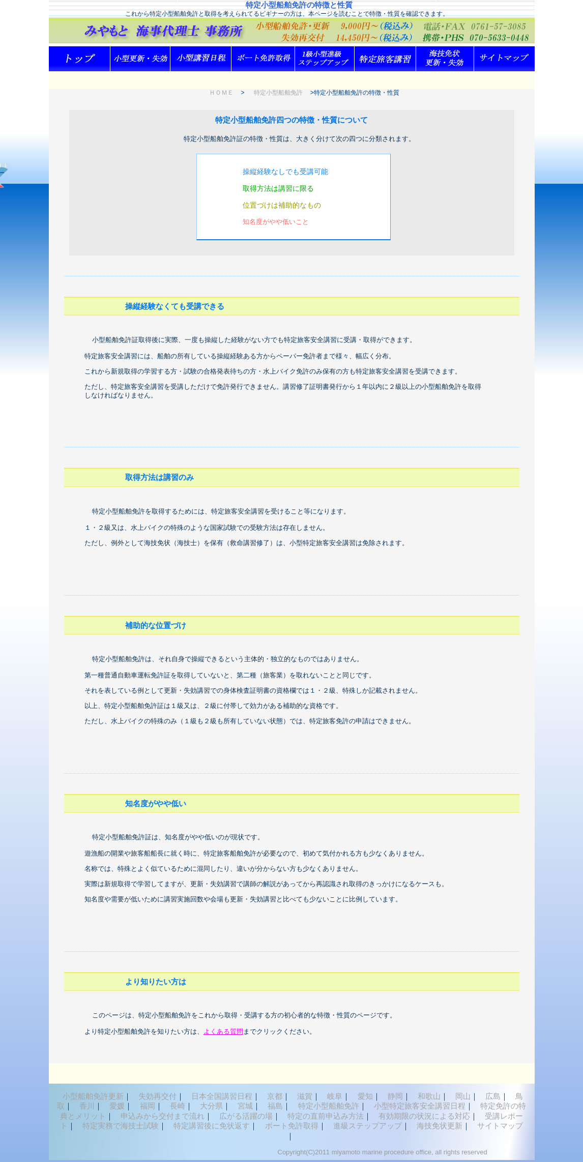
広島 (493, 1096)
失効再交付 (157, 1096)
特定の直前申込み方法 (325, 1116)
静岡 (395, 1096)
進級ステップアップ (367, 1125)
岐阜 (334, 1096)
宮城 (245, 1105)
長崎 (177, 1105)
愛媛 (117, 1105)
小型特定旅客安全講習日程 (419, 1105)
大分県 (211, 1105)
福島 (275, 1105)
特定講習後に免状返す (211, 1125)
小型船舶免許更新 (93, 1096)
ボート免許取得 (291, 1125)
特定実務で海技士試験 (120, 1125)
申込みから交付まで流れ (163, 1116)
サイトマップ (500, 1125)
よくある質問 (223, 1031)
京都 (274, 1096)
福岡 (147, 1105)
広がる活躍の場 (246, 1116)
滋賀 (304, 1096)
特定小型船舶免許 (278, 92)
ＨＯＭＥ (221, 92)
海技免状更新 (439, 1125)
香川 (87, 1105)
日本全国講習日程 (221, 1096)
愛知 (365, 1096)
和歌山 (429, 1096)
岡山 (463, 1096)
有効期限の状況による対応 (424, 1116)
